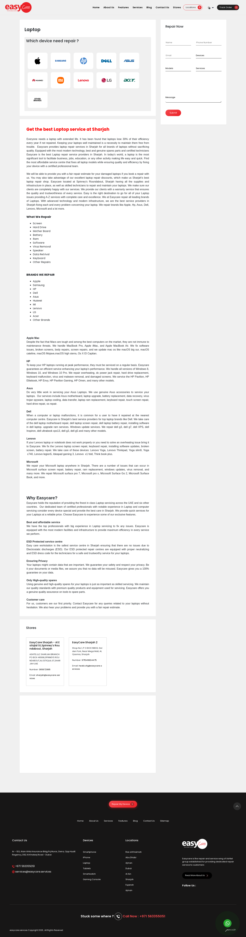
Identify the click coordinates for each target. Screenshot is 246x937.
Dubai (128, 868)
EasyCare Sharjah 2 (84, 642)
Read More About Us (197, 875)
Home (96, 7)
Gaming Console (92, 879)
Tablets (87, 868)
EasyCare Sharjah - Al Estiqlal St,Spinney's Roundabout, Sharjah (44, 645)
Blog (149, 7)
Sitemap (164, 820)
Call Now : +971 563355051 (144, 916)
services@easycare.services (31, 871)
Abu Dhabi (130, 857)
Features (123, 7)
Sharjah (129, 879)
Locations (194, 7)
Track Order (228, 7)
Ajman (128, 862)
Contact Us (162, 7)
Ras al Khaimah (133, 851)
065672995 (44, 669)
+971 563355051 (23, 866)
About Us (108, 7)
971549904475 (89, 660)
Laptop (86, 862)
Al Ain (128, 873)
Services (138, 7)
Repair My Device (123, 804)
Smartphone (89, 851)
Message (170, 97)
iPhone (86, 857)
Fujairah (129, 884)
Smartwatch (89, 873)
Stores (177, 7)
